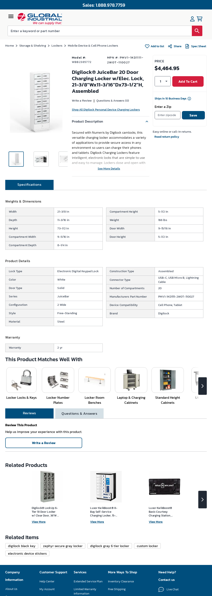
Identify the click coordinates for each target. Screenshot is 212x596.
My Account (47, 589)
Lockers (56, 45)
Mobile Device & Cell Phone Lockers (93, 45)
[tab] (29, 185)
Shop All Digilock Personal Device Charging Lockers (106, 109)
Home (9, 45)
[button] (110, 121)
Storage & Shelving (32, 45)
